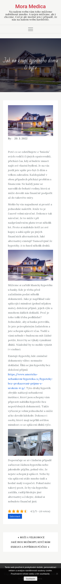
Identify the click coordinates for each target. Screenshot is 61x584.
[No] (57, 573)
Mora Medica (30, 6)
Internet (15, 516)
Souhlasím (30, 579)
